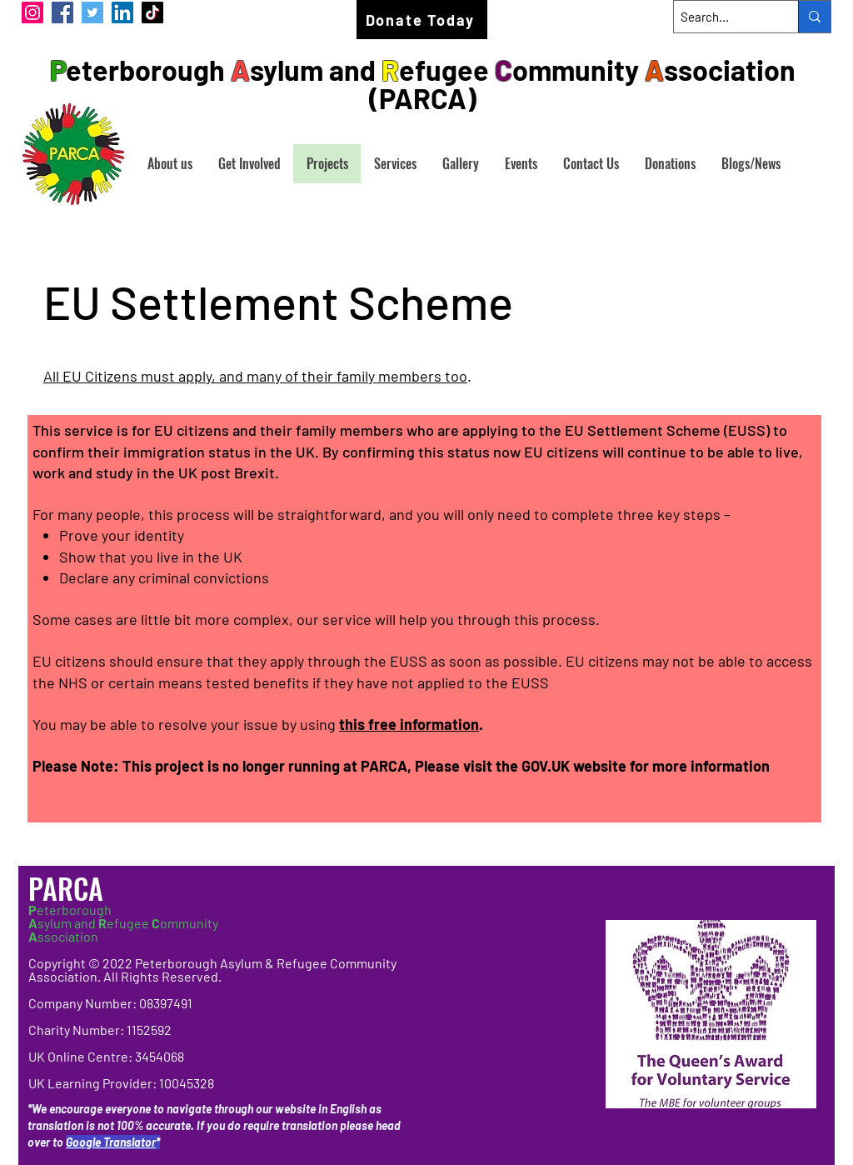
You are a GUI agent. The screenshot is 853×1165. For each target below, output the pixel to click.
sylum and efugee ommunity (123, 923)
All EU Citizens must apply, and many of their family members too (255, 376)
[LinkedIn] (122, 12)
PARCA (69, 888)
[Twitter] (92, 12)
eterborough (70, 910)
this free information (409, 724)
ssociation (63, 936)
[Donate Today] (422, 19)
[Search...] (722, 16)
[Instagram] (32, 12)
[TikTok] (152, 12)
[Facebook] (62, 12)
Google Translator (111, 1142)
